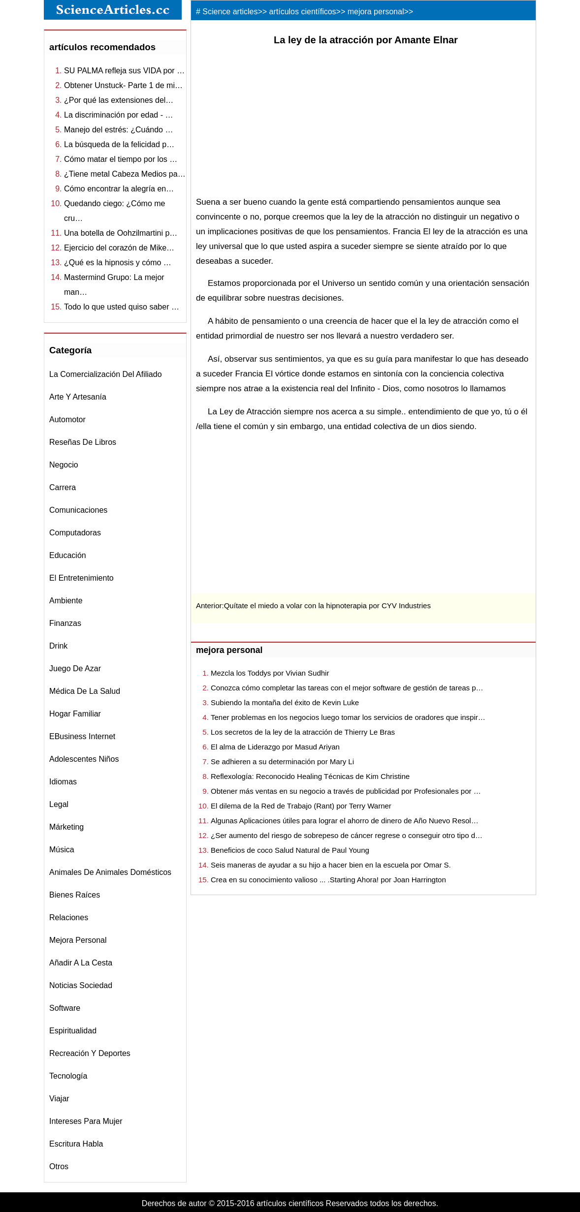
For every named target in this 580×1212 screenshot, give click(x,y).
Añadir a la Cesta (80, 963)
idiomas (63, 781)
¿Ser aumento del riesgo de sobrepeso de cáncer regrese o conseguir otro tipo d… (347, 835)
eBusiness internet (82, 736)
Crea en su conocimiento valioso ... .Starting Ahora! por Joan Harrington (328, 879)
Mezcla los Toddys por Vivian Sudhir (270, 673)
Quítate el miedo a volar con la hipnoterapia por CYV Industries (327, 605)
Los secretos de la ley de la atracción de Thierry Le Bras (303, 732)
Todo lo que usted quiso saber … (121, 307)
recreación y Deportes (89, 1053)
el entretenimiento (81, 578)
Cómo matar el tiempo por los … (120, 159)
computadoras (75, 532)
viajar (59, 1098)
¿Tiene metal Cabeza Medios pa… (125, 174)
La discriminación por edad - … (118, 115)
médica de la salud (84, 691)
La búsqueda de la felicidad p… (119, 144)
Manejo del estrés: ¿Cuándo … (118, 129)
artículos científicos (302, 11)
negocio (63, 465)
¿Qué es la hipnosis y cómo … (117, 262)
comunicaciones (78, 510)
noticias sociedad (80, 985)
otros (58, 1166)
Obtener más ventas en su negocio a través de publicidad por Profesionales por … (346, 791)
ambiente (66, 600)
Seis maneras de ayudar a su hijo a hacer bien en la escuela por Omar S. (331, 865)
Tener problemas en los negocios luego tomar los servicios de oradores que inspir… (348, 717)
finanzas (65, 623)
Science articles (230, 11)
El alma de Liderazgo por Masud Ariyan (275, 747)
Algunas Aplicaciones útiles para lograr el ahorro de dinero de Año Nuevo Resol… (345, 820)
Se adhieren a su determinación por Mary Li (282, 761)
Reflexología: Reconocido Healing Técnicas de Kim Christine (310, 776)
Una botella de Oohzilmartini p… (120, 233)
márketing (66, 827)
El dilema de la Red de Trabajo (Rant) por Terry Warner (301, 806)
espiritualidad (73, 1030)
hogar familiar (75, 714)
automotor (67, 419)
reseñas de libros (82, 442)
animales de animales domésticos (110, 872)
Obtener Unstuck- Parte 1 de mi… (123, 85)
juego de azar (75, 668)
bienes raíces (74, 895)
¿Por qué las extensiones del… (118, 100)
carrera (62, 487)
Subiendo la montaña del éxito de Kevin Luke (285, 702)
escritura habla (76, 1144)
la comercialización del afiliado (105, 374)
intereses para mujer (86, 1121)
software (64, 1008)
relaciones (68, 917)
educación (67, 555)
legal (58, 804)
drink (58, 646)
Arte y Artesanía (77, 397)
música (61, 849)
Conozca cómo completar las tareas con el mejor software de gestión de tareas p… (347, 688)
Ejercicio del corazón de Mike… (119, 248)
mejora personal (78, 940)
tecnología (68, 1076)
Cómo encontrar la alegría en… (119, 189)
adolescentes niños (84, 759)
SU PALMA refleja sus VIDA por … (124, 70)
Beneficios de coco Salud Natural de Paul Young (290, 850)
